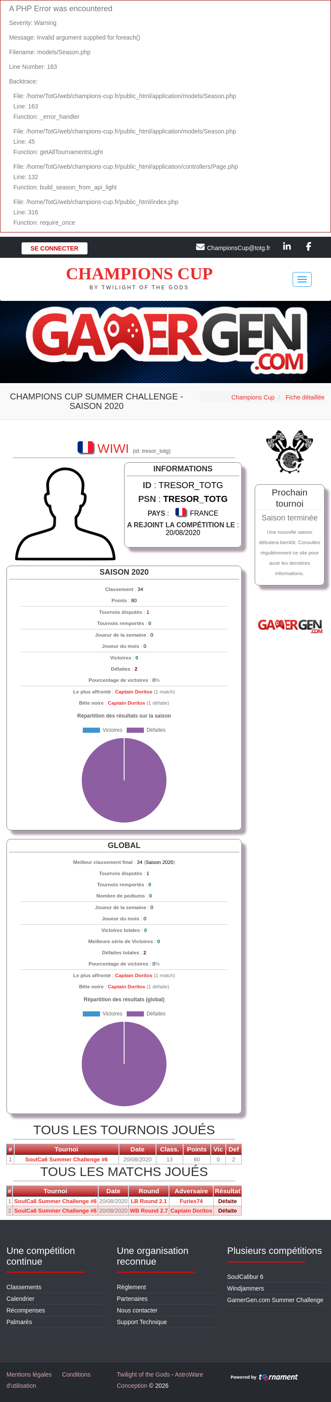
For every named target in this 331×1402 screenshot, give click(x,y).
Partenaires (132, 1298)
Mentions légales (29, 1374)
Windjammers (245, 1288)
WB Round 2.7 (149, 1210)
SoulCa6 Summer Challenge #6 (66, 1159)
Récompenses (25, 1310)
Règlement (131, 1287)
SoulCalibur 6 (245, 1276)
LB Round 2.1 (149, 1201)
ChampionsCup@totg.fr (238, 247)
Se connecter (54, 248)
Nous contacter (137, 1310)
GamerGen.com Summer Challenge (275, 1300)
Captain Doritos (134, 691)
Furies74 (191, 1201)
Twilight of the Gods (143, 1374)
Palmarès (19, 1321)
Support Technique (142, 1321)
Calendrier (20, 1298)
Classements (23, 1287)
